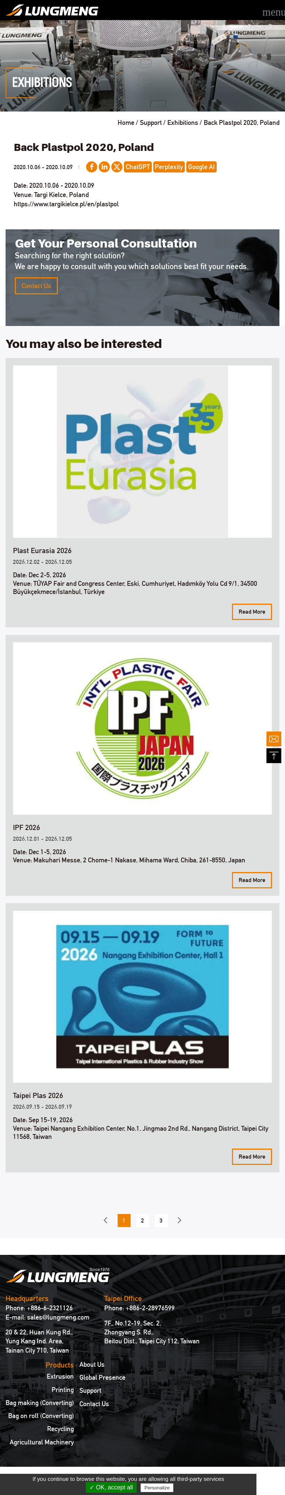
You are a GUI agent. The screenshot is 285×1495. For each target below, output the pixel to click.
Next (179, 1220)
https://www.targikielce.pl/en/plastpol (66, 204)
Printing (63, 1390)
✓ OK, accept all (111, 1487)
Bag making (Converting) (40, 1403)
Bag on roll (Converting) (41, 1416)
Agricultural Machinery (42, 1442)
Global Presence (102, 1377)
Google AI (201, 167)
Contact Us (36, 286)
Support (90, 1390)
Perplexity (169, 167)
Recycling (60, 1429)
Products (60, 1364)
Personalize (157, 1488)
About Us (92, 1364)
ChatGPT (138, 167)
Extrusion (60, 1376)
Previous (105, 1220)
